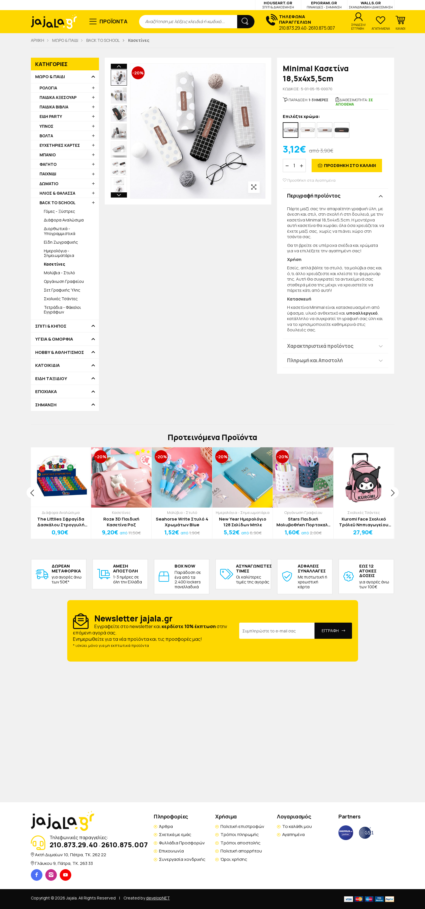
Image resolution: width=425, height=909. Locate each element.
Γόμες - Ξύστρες (59, 211)
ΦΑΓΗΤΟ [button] (48, 164)
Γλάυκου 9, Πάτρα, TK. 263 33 (64, 863)
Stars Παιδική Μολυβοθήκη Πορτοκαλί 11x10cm (303, 521)
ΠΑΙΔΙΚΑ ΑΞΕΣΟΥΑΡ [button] (58, 97)
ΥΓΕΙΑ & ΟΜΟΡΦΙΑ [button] (54, 339)
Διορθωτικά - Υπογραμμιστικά (59, 231)
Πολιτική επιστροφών (242, 826)
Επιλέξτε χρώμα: (301, 116)
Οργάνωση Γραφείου (64, 281)
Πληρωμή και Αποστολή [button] (315, 360)
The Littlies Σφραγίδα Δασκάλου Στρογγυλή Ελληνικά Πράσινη (61, 521)
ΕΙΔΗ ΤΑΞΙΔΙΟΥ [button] (51, 379)
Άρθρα (166, 826)
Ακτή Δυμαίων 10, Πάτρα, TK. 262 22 (70, 855)
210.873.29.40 (292, 28)
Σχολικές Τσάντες (61, 298)
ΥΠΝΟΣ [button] (46, 126)
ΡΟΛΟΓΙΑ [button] (48, 88)
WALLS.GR (371, 4)
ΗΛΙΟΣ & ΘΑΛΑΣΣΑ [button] (57, 193)
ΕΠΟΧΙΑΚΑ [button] (46, 392)
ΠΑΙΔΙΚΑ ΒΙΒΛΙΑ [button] (54, 107)
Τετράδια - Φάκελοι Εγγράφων (62, 310)
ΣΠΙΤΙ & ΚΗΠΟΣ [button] (50, 326)
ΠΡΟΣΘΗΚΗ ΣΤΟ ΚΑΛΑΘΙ (350, 165)
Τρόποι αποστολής (240, 843)
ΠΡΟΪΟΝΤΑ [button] (114, 21)
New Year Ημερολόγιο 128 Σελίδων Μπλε (242, 521)
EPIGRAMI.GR (324, 4)
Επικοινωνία (171, 851)
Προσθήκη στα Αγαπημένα (309, 180)
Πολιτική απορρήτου (241, 851)
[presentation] (32, 492)
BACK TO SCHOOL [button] (58, 202)
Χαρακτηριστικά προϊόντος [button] (320, 346)
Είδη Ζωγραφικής (61, 242)
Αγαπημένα (293, 834)
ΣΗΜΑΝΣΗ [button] (46, 405)
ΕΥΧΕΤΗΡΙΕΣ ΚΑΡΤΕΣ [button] (60, 145)
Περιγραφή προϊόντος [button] (313, 195)
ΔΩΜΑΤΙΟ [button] (49, 183)
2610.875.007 (321, 28)
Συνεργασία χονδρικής (182, 859)
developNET (158, 898)
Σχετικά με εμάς (175, 834)
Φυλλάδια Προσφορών (182, 843)
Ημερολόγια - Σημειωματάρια (59, 253)
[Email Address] (277, 631)
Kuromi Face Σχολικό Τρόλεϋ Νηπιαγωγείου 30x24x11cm (363, 521)
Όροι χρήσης (233, 859)
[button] (400, 23)
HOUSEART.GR (278, 4)
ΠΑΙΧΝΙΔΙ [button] (48, 173)
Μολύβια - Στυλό (59, 272)
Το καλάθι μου (297, 826)
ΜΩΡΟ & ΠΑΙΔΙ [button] (50, 77)
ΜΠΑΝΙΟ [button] (48, 154)
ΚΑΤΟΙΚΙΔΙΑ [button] (47, 365)
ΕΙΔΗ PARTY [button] (51, 116)
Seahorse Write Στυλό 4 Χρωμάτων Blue (182, 521)
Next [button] (119, 158)
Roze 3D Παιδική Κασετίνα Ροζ (121, 521)
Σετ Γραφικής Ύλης (62, 290)
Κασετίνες (121, 512)
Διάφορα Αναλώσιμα (64, 220)
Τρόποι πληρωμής (239, 834)
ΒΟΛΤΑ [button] (46, 135)
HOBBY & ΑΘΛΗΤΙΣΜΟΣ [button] (59, 352)
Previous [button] (119, 66)
